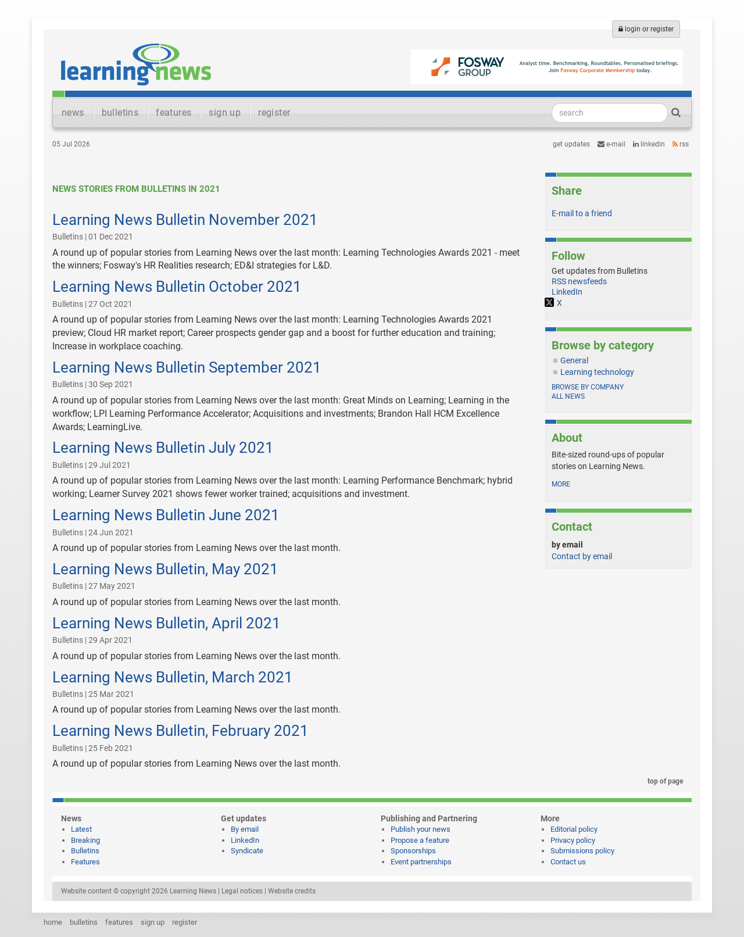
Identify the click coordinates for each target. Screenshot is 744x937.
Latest (81, 829)
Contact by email (582, 556)
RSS (681, 144)
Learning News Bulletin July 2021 (163, 447)
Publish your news (420, 829)
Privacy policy (572, 840)
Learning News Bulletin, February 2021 (180, 730)
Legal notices (242, 891)
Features (85, 861)
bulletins (120, 112)
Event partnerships (421, 861)
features (173, 112)
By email (245, 829)
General (574, 360)
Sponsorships (413, 850)
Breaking (85, 840)
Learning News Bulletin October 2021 (177, 286)
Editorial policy (574, 829)
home (53, 922)
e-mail (611, 144)
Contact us (568, 861)
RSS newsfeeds (579, 281)
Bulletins (85, 850)
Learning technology (597, 372)
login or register (646, 29)
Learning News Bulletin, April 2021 (166, 623)
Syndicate (247, 850)
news (73, 112)
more (561, 484)
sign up (225, 112)
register (274, 112)
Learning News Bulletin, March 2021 (172, 677)
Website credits (292, 891)
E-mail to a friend (582, 213)
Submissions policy (582, 850)
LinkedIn (649, 144)
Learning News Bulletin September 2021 (186, 367)
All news (568, 396)
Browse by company (588, 387)
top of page (663, 781)
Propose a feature (420, 840)
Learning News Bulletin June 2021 (166, 515)
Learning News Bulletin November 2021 (185, 219)
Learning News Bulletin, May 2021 (165, 569)
